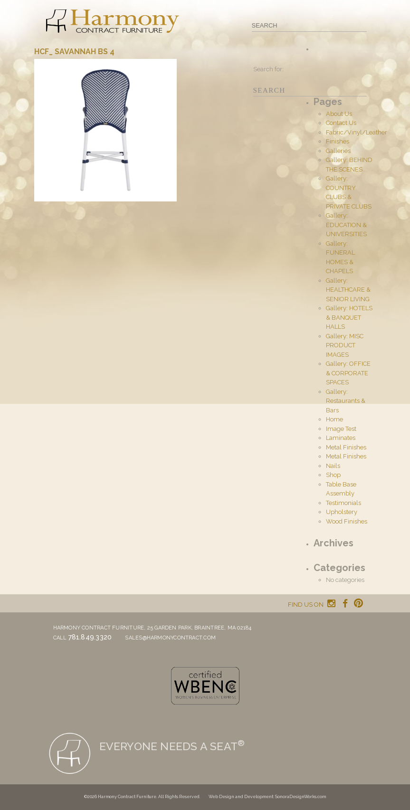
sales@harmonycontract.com (170, 638)
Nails (333, 465)
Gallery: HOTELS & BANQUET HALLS (349, 317)
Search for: (268, 69)
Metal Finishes (346, 447)
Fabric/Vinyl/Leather (356, 132)
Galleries (338, 150)
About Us (339, 113)
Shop (333, 474)
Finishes (337, 141)
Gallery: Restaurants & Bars (345, 401)
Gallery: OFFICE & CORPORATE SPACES (348, 373)
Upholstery (341, 511)
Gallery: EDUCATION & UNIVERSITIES (346, 225)
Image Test (341, 428)
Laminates (340, 437)
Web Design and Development (241, 796)
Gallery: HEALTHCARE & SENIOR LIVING (348, 290)
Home (334, 419)
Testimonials (343, 502)
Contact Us (341, 122)
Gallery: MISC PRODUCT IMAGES (344, 345)
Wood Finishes (346, 521)
